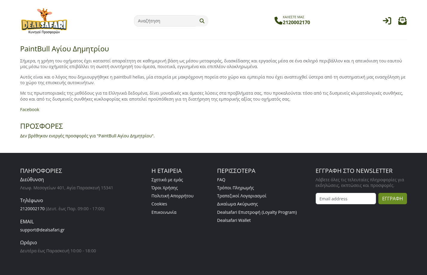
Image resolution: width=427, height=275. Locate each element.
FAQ (221, 179)
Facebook (29, 109)
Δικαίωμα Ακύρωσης (237, 204)
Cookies (159, 204)
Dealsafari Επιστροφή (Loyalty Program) (257, 212)
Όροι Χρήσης (165, 187)
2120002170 (32, 208)
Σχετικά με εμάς (167, 179)
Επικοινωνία (164, 212)
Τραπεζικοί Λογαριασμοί (241, 196)
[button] (402, 22)
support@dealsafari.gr (42, 230)
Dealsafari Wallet (234, 220)
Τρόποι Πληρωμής (235, 187)
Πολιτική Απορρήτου (173, 196)
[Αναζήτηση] (165, 21)
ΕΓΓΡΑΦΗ (392, 198)
